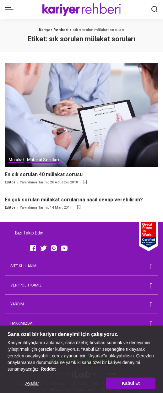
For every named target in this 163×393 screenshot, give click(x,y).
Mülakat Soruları (43, 160)
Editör (10, 182)
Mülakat (16, 160)
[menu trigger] (11, 9)
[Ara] (154, 9)
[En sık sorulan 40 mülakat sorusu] (81, 115)
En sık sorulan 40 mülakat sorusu (44, 174)
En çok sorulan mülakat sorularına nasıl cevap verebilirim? (74, 200)
